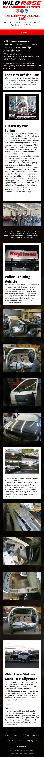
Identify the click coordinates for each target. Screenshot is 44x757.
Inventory (15, 735)
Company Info (31, 740)
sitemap (32, 754)
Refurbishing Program (31, 735)
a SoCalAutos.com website (18, 754)
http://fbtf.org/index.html (16, 198)
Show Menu (14, 32)
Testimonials (22, 746)
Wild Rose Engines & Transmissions (22, 750)
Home (6, 735)
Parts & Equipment (14, 740)
